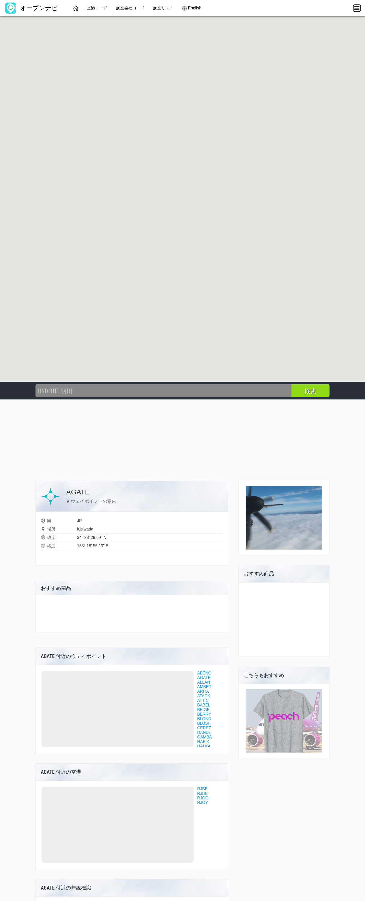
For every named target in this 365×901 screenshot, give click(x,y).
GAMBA (204, 737)
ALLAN (203, 682)
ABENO (204, 673)
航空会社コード (130, 8)
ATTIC (203, 700)
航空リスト (163, 8)
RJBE (202, 789)
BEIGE (203, 709)
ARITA (203, 691)
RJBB (202, 793)
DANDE (204, 732)
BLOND (204, 719)
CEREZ (204, 728)
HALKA (203, 746)
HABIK (203, 741)
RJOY (202, 802)
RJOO (202, 798)
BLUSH (204, 723)
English (194, 8)
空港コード (97, 8)
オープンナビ (31, 8)
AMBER (204, 687)
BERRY (204, 714)
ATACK (203, 696)
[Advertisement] (182, 437)
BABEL (203, 705)
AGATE (204, 677)
